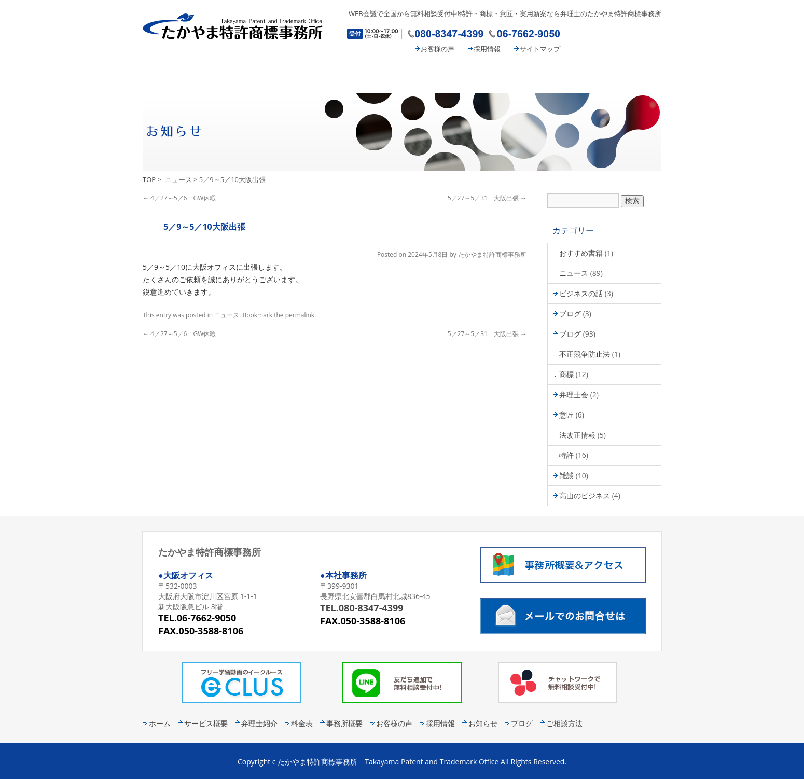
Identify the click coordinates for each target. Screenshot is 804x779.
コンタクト (619, 76)
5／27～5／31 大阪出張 (487, 197)
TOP (149, 179)
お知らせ (482, 723)
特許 (566, 455)
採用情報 (487, 48)
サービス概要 (267, 76)
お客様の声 (437, 48)
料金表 (446, 76)
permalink (299, 315)
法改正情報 (577, 435)
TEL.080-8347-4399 (362, 608)
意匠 (566, 415)
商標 (566, 374)
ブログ (570, 313)
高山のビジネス (584, 495)
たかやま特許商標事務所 (492, 254)
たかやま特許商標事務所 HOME (181, 76)
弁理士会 (573, 394)
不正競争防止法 (584, 354)
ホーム (160, 723)
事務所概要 (531, 76)
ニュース (178, 179)
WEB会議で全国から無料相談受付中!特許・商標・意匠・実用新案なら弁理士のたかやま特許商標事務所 (505, 13)
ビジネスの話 (581, 293)
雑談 (566, 475)
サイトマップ (540, 48)
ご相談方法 (564, 723)
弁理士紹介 (360, 76)
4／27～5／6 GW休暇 (179, 197)
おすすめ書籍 (581, 253)
